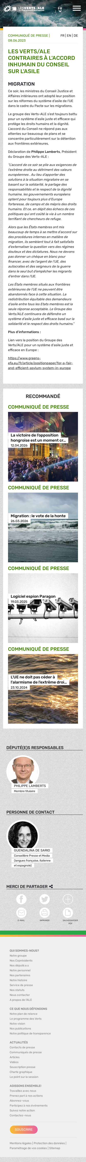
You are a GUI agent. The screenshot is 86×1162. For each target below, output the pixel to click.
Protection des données (49, 1143)
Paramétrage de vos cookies (28, 1148)
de (76, 35)
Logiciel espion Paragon (33, 596)
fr (62, 35)
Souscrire (24, 1129)
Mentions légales (20, 1143)
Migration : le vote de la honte (38, 516)
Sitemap (54, 1148)
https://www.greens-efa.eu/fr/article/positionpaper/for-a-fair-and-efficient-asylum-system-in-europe (40, 363)
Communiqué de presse (28, 35)
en (69, 35)
